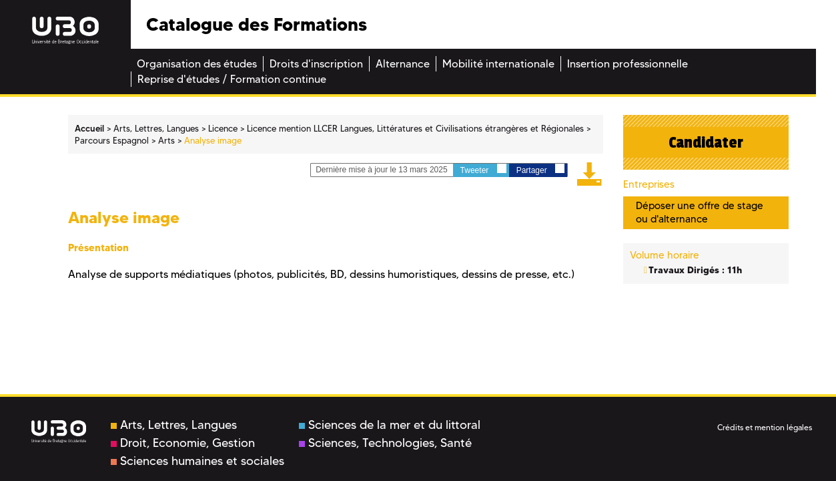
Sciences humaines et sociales (197, 461)
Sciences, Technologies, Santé (385, 443)
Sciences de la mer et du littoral (389, 425)
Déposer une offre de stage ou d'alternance (699, 212)
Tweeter (483, 169)
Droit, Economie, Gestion (183, 443)
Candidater (706, 142)
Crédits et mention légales (764, 427)
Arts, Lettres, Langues (174, 425)
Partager (540, 169)
